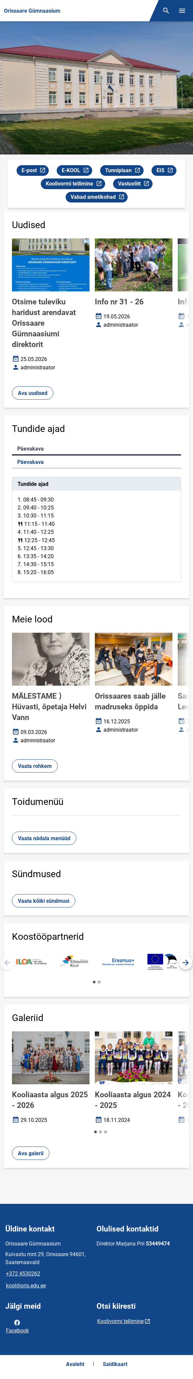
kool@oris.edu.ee (26, 1285)
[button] (185, 962)
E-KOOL (76, 171)
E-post (35, 171)
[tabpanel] (96, 529)
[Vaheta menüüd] (182, 11)
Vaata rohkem (35, 766)
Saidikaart (115, 1364)
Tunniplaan (124, 171)
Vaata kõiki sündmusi (43, 901)
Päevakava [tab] (30, 449)
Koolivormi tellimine (75, 184)
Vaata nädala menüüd (44, 838)
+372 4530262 (23, 1273)
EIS (166, 171)
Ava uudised (32, 393)
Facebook (17, 1326)
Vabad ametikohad (99, 197)
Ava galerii (30, 1153)
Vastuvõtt (135, 184)
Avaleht (75, 1364)
